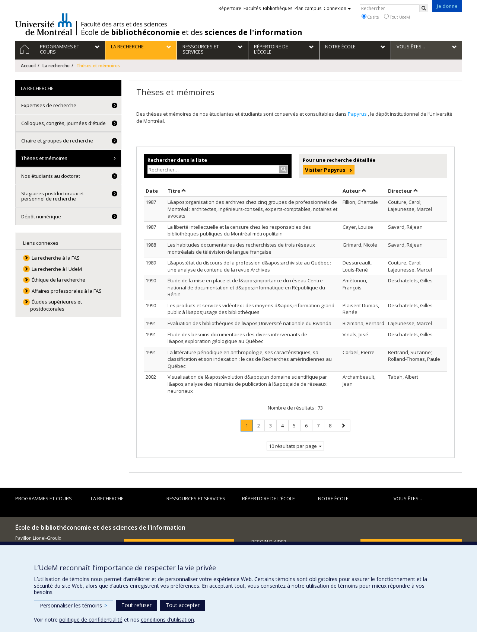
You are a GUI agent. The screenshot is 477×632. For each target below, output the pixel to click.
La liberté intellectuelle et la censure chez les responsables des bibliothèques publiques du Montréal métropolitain (239, 230)
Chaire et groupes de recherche (57, 140)
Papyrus (358, 113)
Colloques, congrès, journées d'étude (63, 123)
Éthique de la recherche (58, 279)
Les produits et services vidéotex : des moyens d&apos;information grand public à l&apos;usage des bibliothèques (251, 309)
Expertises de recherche (48, 105)
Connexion (337, 8)
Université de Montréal (43, 24)
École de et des (191, 32)
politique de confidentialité (91, 619)
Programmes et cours (43, 498)
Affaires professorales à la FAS (67, 291)
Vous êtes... (408, 498)
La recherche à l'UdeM (57, 269)
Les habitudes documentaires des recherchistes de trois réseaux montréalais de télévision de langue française (241, 248)
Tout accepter (183, 605)
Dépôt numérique (41, 216)
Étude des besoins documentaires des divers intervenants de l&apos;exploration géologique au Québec (237, 338)
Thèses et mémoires (44, 158)
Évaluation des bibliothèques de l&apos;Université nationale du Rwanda (249, 323)
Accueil (28, 65)
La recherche (56, 65)
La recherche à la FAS (56, 257)
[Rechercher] (423, 8)
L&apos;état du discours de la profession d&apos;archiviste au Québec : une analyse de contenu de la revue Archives (249, 266)
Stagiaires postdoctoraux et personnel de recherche (52, 196)
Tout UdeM (397, 17)
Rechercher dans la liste (177, 160)
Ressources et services (195, 498)
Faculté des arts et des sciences (124, 24)
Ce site (370, 17)
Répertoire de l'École (268, 498)
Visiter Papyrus (325, 169)
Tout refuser (136, 605)
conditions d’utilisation (167, 619)
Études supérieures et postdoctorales (56, 305)
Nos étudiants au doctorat (50, 176)
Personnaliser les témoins (73, 605)
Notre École (333, 498)
